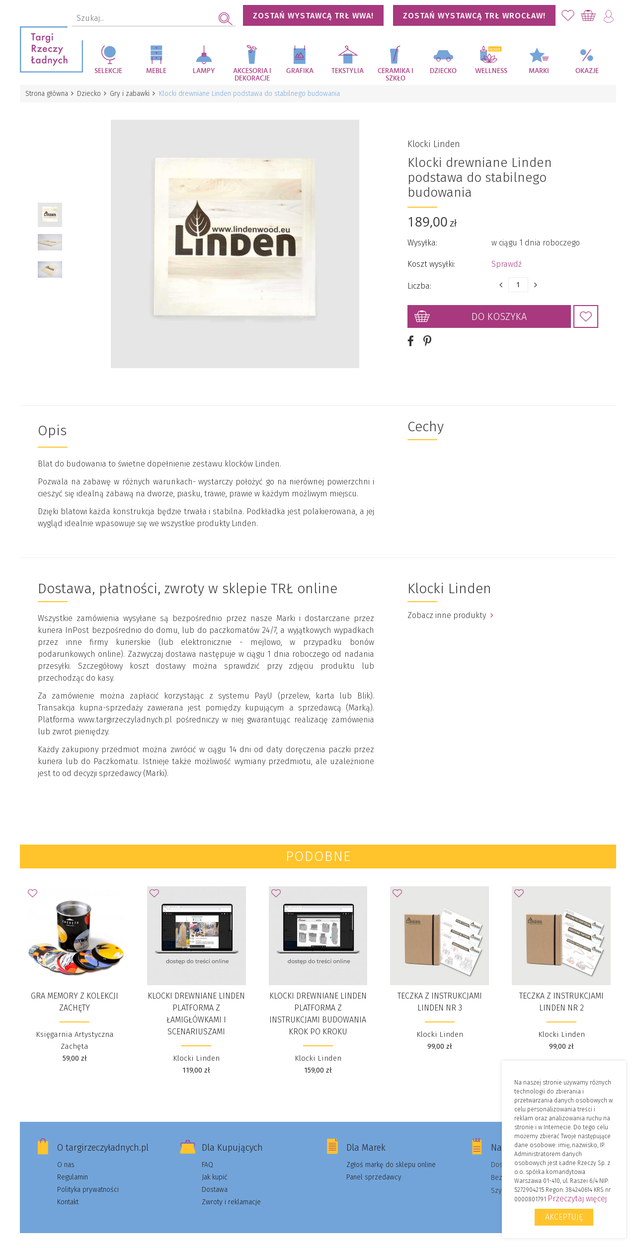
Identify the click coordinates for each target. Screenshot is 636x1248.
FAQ (207, 1153)
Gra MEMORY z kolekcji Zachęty (74, 990)
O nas (66, 1153)
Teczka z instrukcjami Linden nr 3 (440, 990)
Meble (156, 71)
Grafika (300, 71)
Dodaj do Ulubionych (585, 311)
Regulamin (72, 1166)
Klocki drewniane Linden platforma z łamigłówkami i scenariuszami (196, 1002)
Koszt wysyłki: (431, 258)
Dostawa (215, 1178)
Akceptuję (564, 1217)
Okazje (587, 71)
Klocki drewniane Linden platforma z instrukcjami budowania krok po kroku (318, 1002)
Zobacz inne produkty (450, 604)
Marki (539, 71)
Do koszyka (499, 311)
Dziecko (443, 71)
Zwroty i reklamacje (231, 1190)
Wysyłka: (422, 237)
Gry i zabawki (133, 93)
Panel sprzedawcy (373, 1166)
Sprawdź (506, 258)
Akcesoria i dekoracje (252, 75)
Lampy (204, 71)
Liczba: (419, 280)
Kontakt (68, 1190)
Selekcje (108, 71)
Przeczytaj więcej (577, 1198)
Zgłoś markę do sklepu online (391, 1153)
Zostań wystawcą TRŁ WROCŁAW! (474, 15)
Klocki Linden (433, 138)
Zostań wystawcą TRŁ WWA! (313, 15)
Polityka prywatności (88, 1178)
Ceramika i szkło (395, 75)
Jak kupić (215, 1166)
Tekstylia (347, 71)
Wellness (491, 71)
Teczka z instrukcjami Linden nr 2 (561, 990)
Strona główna (47, 93)
